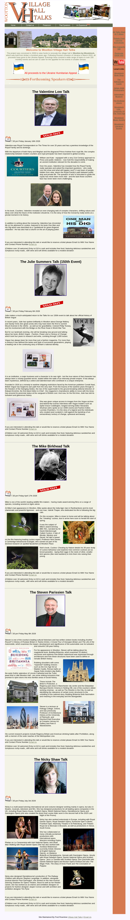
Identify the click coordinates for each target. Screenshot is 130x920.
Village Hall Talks (75, 917)
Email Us (33, 244)
